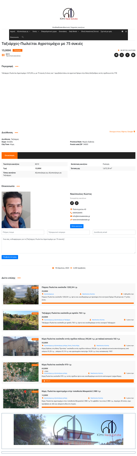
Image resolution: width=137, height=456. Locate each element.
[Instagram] (126, 31)
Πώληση (106, 164)
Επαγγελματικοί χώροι (49, 31)
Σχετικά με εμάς (106, 31)
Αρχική (12, 31)
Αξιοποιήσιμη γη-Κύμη (60, 345)
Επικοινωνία (14, 37)
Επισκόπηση (9, 155)
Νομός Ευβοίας (88, 142)
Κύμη (12, 144)
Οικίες (36, 31)
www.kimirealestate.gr (81, 220)
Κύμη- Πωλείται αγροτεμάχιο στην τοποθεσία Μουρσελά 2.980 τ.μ (71, 391)
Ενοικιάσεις (63, 31)
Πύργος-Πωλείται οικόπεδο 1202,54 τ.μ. (60, 287)
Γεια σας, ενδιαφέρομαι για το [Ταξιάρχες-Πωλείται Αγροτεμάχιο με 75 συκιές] (68, 245)
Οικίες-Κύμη (75, 345)
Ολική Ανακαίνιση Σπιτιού (90, 31)
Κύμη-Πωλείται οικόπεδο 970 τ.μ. (57, 364)
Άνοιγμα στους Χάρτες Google (122, 132)
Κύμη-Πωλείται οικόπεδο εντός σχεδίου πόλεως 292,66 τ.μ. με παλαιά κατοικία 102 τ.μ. (81, 339)
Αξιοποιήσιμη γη (23, 31)
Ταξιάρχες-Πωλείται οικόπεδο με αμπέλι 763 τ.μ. (64, 313)
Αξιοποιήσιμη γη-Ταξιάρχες (62, 320)
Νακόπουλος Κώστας (81, 194)
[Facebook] (122, 31)
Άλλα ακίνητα (76, 226)
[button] (23, 37)
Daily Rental (74, 31)
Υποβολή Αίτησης (10, 257)
